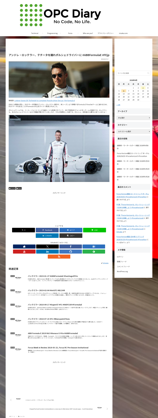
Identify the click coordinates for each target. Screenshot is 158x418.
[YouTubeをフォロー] (59, 241)
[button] (101, 230)
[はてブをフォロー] (54, 241)
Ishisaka (119, 232)
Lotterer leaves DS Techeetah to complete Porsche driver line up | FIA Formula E (44, 100)
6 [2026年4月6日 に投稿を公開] (123, 91)
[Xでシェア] (17, 230)
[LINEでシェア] (67, 230)
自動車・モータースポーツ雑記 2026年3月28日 (133, 178)
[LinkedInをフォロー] (64, 241)
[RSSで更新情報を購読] (78, 241)
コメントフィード (123, 266)
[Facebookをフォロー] (50, 241)
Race (19, 188)
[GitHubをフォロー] (68, 241)
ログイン (120, 256)
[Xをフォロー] (45, 241)
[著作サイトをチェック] (40, 241)
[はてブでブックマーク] (51, 230)
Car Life (12, 188)
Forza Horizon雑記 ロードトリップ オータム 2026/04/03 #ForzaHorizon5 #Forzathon (133, 154)
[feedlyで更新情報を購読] (73, 241)
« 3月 (118, 105)
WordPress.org (122, 271)
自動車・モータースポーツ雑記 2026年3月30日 (133, 162)
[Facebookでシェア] (34, 230)
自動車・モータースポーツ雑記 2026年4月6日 (132, 147)
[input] (133, 73)
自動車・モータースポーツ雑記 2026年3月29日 (133, 170)
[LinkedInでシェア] (84, 230)
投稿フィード (122, 261)
